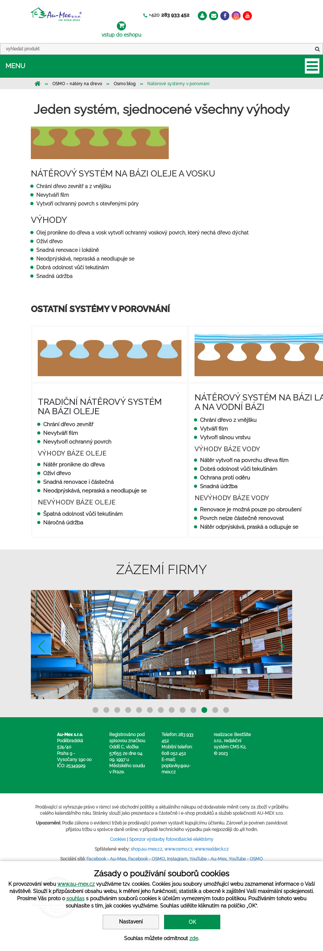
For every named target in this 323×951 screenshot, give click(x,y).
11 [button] (204, 710)
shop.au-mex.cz (146, 849)
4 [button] (128, 710)
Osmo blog (125, 83)
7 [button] (161, 710)
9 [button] (182, 710)
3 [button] (117, 710)
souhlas (75, 898)
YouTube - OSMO (246, 858)
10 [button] (193, 710)
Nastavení (131, 922)
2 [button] (106, 710)
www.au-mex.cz (76, 884)
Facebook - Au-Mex (106, 858)
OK (192, 922)
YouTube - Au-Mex (207, 858)
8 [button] (172, 710)
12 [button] (215, 710)
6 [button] (150, 710)
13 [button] (226, 710)
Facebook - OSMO (146, 858)
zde (193, 938)
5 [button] (139, 710)
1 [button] (95, 710)
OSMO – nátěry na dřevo (77, 83)
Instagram (177, 858)
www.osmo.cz (178, 849)
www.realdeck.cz (212, 849)
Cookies (118, 839)
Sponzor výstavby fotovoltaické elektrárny (171, 839)
